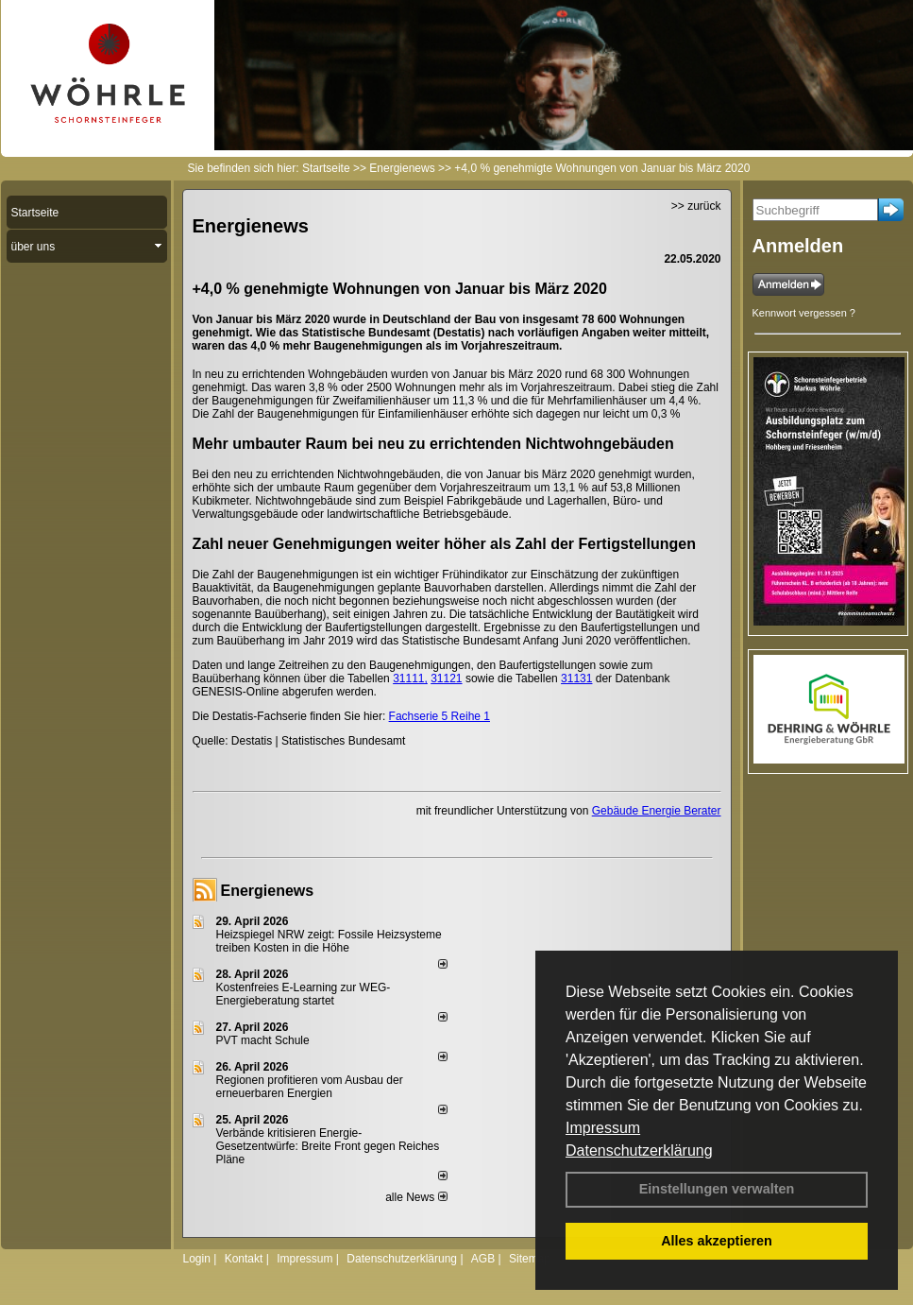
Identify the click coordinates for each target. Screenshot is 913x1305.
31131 (576, 678)
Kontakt (244, 1258)
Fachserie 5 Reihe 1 (439, 716)
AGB (483, 1258)
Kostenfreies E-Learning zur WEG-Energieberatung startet (303, 994)
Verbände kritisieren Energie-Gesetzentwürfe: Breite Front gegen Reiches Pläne (328, 1146)
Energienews (267, 891)
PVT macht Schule (263, 1040)
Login (197, 1258)
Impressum (603, 1128)
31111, (410, 678)
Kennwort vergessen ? (803, 312)
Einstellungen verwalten (717, 1188)
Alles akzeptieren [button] (716, 1240)
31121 (446, 678)
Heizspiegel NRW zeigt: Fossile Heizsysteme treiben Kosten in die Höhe (329, 941)
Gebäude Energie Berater (656, 810)
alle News (416, 1197)
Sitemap (529, 1258)
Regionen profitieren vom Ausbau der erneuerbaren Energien (309, 1086)
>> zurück (696, 206)
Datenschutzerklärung (639, 1150)
